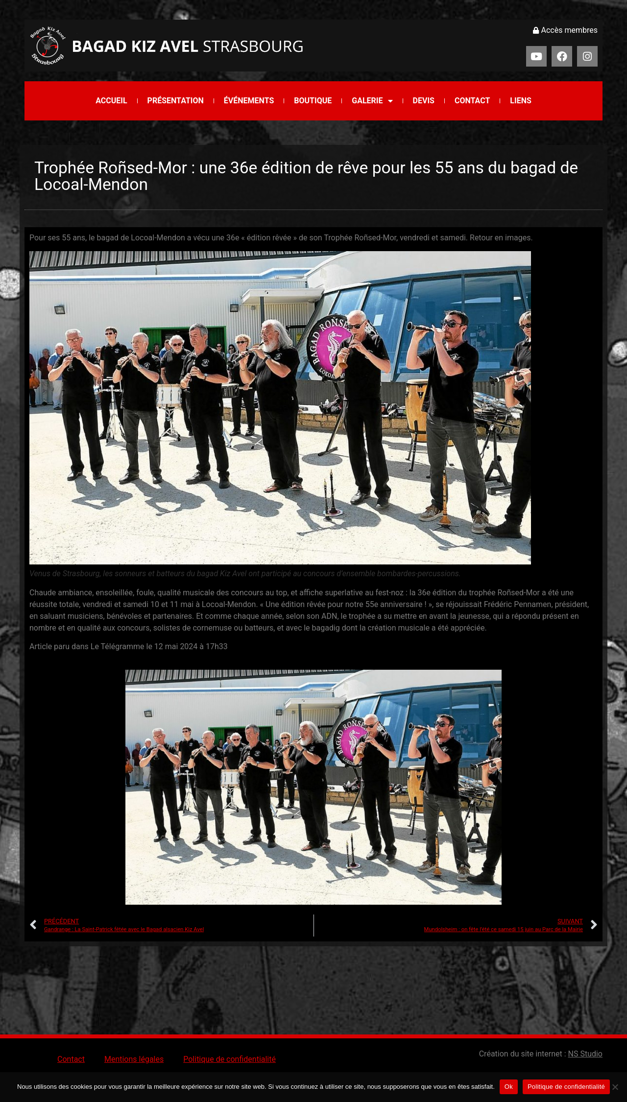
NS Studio (585, 1053)
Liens (520, 100)
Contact (472, 100)
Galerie (372, 101)
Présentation (175, 100)
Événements (249, 100)
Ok (509, 1086)
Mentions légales (134, 1059)
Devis (423, 100)
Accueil (111, 100)
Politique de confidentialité (229, 1059)
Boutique (313, 100)
